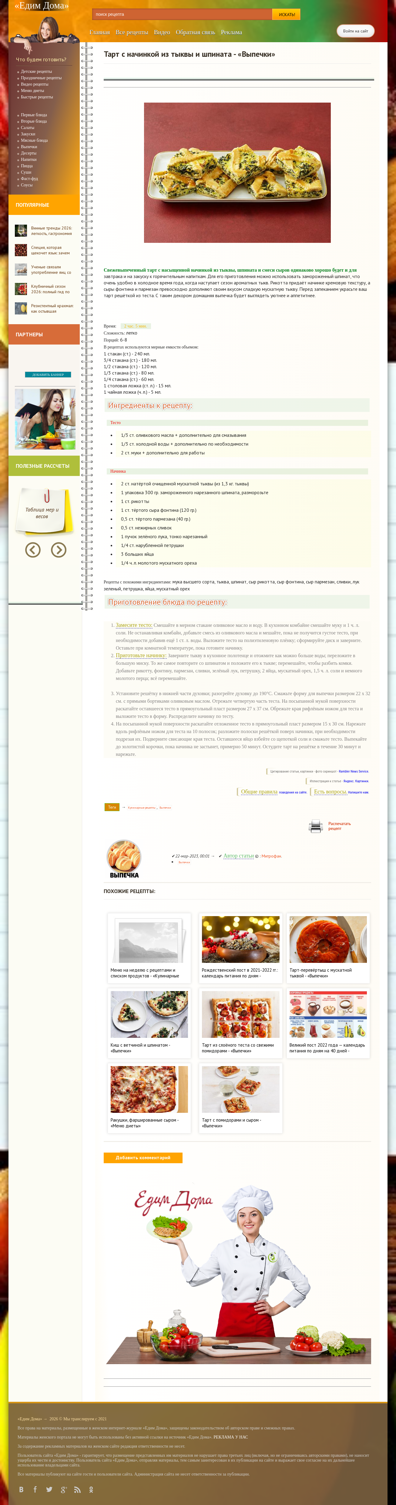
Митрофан (271, 856)
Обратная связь (195, 32)
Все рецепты (132, 32)
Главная (99, 32)
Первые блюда (34, 115)
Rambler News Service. (354, 771)
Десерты (28, 153)
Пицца (27, 166)
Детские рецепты (36, 71)
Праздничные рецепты (41, 78)
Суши (26, 172)
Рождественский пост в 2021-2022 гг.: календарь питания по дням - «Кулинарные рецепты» (240, 975)
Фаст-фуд (29, 178)
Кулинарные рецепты (142, 807)
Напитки (29, 159)
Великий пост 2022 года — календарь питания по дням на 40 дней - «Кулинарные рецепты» (327, 1050)
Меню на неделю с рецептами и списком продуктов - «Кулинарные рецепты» (145, 975)
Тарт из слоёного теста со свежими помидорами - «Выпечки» (238, 1048)
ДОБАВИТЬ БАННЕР (48, 374)
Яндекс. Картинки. (356, 781)
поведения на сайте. (292, 792)
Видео (162, 32)
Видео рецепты (35, 84)
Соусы (26, 185)
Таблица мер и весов (42, 513)
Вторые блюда (34, 121)
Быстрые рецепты (37, 97)
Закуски (28, 134)
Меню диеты (32, 90)
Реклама (231, 32)
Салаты (27, 127)
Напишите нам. (358, 792)
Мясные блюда (34, 140)
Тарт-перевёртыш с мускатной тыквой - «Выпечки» (321, 973)
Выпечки (29, 146)
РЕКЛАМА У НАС (230, 1437)
